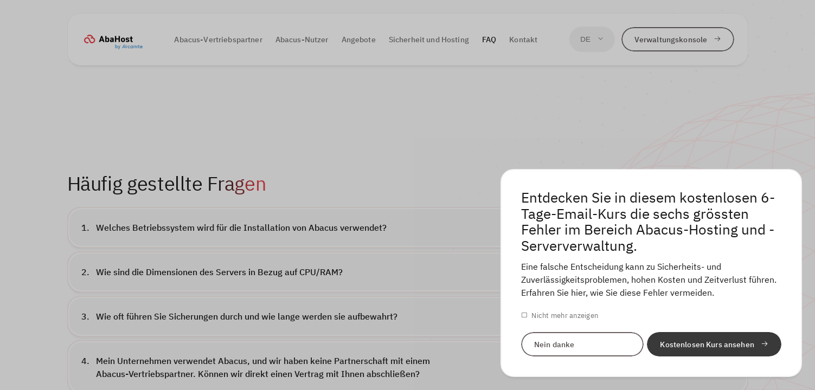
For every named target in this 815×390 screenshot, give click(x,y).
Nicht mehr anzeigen (564, 315)
